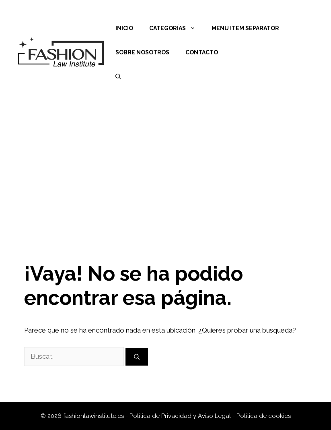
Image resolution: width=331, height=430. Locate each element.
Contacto (201, 52)
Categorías (176, 28)
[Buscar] (136, 357)
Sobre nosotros (142, 52)
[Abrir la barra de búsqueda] (118, 76)
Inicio (124, 28)
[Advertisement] (165, 165)
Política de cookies (263, 416)
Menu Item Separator (245, 28)
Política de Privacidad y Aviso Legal (181, 416)
